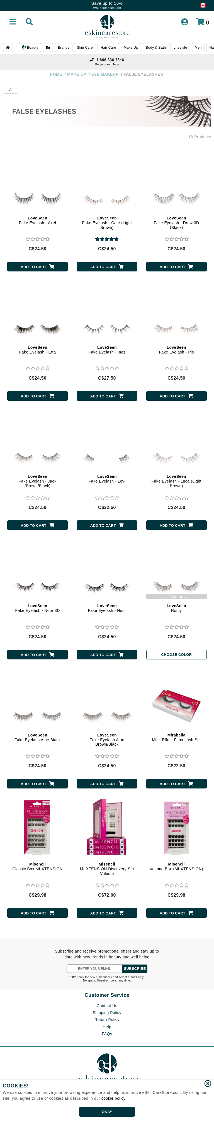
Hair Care (108, 48)
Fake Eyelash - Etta (37, 349)
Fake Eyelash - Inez (106, 349)
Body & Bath (156, 48)
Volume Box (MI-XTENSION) (176, 866)
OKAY (107, 1112)
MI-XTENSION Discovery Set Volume (107, 869)
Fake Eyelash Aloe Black (37, 737)
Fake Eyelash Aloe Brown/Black (107, 740)
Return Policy (107, 1019)
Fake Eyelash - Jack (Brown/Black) (38, 481)
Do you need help (107, 64)
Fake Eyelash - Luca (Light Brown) (176, 481)
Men (198, 48)
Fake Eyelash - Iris (176, 349)
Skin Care (85, 48)
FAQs (107, 1034)
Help (107, 1027)
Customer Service (106, 995)
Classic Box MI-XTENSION (37, 866)
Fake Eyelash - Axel (37, 220)
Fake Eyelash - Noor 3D (37, 608)
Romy (176, 608)
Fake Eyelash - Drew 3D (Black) (176, 223)
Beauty (30, 47)
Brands (63, 48)
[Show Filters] (10, 89)
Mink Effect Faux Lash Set (176, 737)
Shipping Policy (107, 1012)
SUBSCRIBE (135, 968)
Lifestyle (180, 48)
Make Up (131, 48)
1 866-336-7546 (107, 60)
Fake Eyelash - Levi (107, 478)
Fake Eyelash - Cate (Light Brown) (107, 223)
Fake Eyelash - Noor (107, 608)
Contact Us (107, 1005)
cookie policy (113, 1098)
